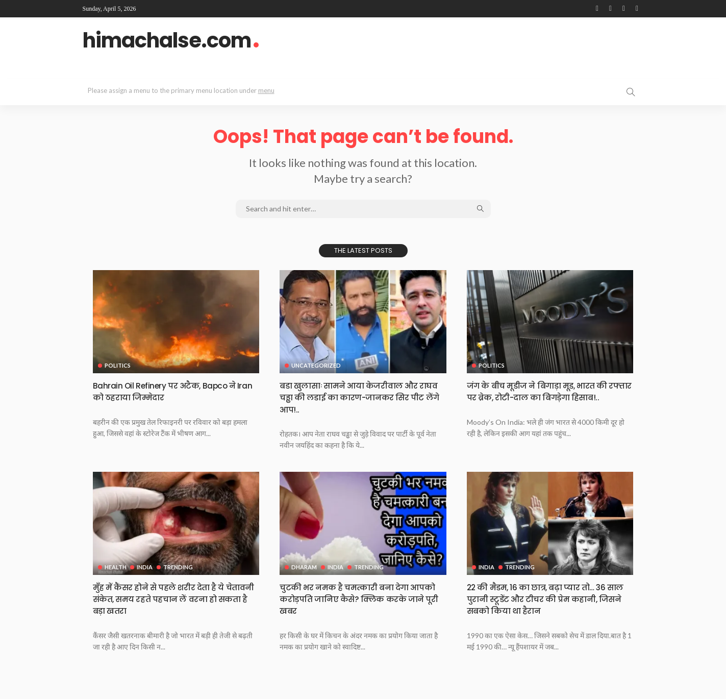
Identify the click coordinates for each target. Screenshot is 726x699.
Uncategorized (316, 365)
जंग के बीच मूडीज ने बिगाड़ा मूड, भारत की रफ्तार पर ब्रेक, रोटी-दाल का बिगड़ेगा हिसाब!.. (548, 397)
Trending (180, 567)
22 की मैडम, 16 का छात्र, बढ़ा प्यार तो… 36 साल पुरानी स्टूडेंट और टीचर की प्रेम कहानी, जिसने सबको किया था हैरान (547, 599)
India (146, 567)
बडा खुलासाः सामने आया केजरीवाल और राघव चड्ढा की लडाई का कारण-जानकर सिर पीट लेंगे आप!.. (360, 397)
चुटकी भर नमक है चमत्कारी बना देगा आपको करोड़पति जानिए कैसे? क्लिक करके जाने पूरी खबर (355, 599)
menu (266, 90)
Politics (118, 365)
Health (116, 567)
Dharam (304, 567)
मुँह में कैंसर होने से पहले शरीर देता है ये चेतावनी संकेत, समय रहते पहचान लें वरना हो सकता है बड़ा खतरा (175, 599)
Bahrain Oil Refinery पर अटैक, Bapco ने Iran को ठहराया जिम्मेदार (172, 391)
